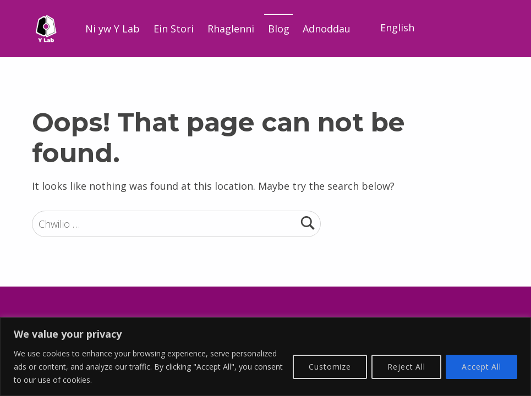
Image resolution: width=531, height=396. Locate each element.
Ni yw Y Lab (112, 28)
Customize (330, 366)
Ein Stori (174, 28)
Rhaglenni (230, 28)
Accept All (481, 366)
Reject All (406, 366)
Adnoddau (327, 28)
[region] (265, 356)
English (397, 27)
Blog (278, 28)
